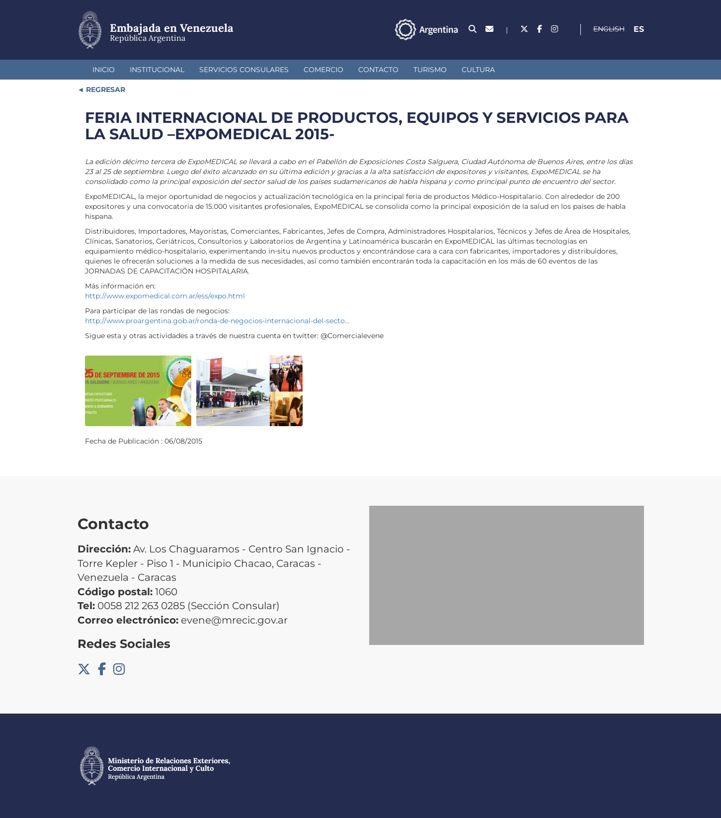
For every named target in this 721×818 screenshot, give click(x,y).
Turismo (430, 69)
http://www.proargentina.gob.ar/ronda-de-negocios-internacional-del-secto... (217, 320)
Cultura (478, 69)
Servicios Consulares (244, 69)
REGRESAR (104, 89)
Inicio (103, 69)
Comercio (323, 69)
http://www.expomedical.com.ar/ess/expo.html (165, 295)
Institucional (157, 69)
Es (639, 29)
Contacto (378, 69)
